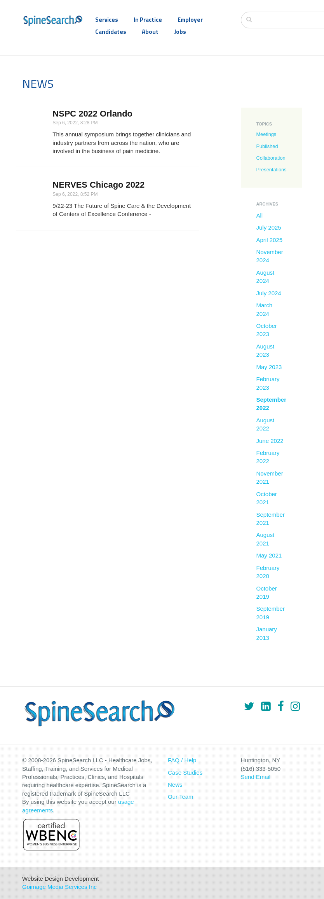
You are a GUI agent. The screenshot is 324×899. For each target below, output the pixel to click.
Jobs (180, 31)
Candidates (110, 31)
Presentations (271, 169)
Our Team (180, 796)
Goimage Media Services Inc (59, 886)
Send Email (256, 777)
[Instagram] (295, 706)
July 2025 (268, 227)
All (259, 215)
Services (106, 19)
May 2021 (269, 555)
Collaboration (271, 158)
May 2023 (269, 367)
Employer (190, 19)
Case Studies (185, 772)
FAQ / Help (182, 760)
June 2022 (270, 440)
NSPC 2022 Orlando (92, 113)
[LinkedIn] (265, 706)
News (175, 784)
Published (267, 146)
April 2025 (269, 240)
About (150, 31)
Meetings (266, 134)
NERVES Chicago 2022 (98, 185)
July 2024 (268, 293)
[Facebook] (280, 706)
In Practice (148, 19)
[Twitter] (249, 706)
